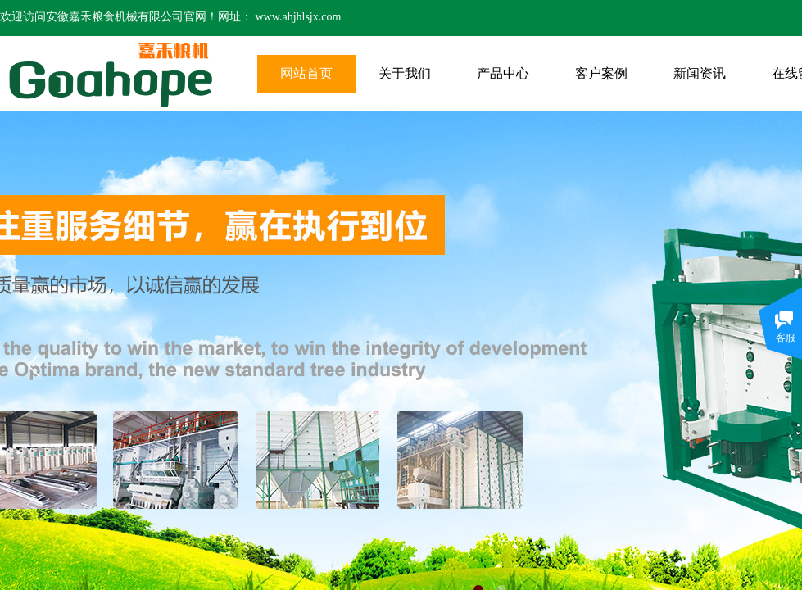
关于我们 (404, 73)
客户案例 (601, 73)
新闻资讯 (699, 73)
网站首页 (306, 73)
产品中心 (503, 73)
